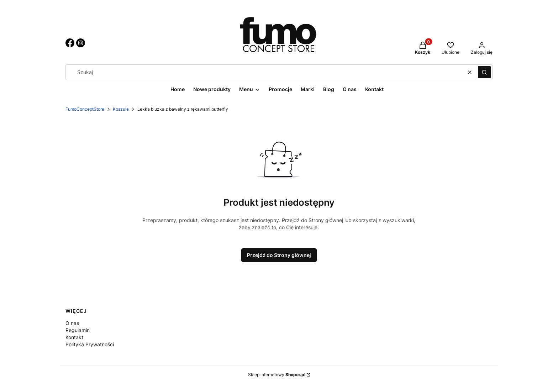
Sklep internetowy (276, 374)
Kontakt (74, 337)
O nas (72, 323)
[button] (484, 72)
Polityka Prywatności (89, 344)
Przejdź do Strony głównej (279, 255)
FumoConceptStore (84, 109)
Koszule (121, 109)
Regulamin (77, 330)
